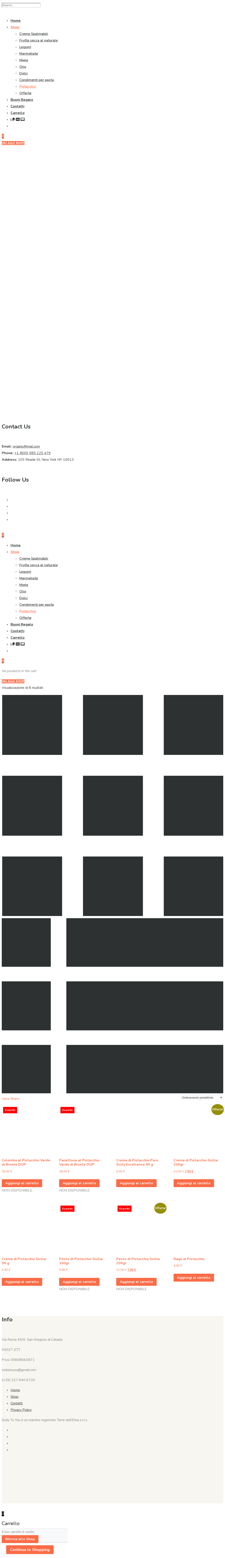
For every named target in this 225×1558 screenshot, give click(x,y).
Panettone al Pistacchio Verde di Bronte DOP (79, 1162)
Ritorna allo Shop (20, 1539)
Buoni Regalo (22, 99)
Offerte (25, 93)
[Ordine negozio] (202, 1097)
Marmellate (28, 53)
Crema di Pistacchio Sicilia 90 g (24, 1261)
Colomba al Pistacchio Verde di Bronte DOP (26, 1162)
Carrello (18, 113)
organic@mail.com (26, 446)
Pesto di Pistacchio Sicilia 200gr (138, 1261)
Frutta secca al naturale (38, 40)
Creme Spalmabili (33, 33)
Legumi (25, 47)
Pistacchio (27, 86)
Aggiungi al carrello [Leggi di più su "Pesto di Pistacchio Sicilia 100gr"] (79, 1281)
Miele (23, 60)
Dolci (23, 73)
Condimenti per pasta (36, 80)
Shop (15, 27)
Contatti (17, 106)
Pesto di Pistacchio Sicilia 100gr (81, 1261)
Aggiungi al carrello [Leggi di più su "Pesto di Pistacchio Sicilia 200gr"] (136, 1281)
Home (16, 20)
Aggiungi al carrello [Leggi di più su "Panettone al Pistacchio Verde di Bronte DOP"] (79, 1183)
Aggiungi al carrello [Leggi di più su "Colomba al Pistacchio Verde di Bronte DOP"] (22, 1183)
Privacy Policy (21, 1409)
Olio (22, 66)
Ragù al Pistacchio (189, 1259)
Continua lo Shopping (30, 1549)
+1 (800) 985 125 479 (32, 453)
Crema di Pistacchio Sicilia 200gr (196, 1162)
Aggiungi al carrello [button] (136, 1183)
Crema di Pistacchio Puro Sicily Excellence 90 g (137, 1162)
